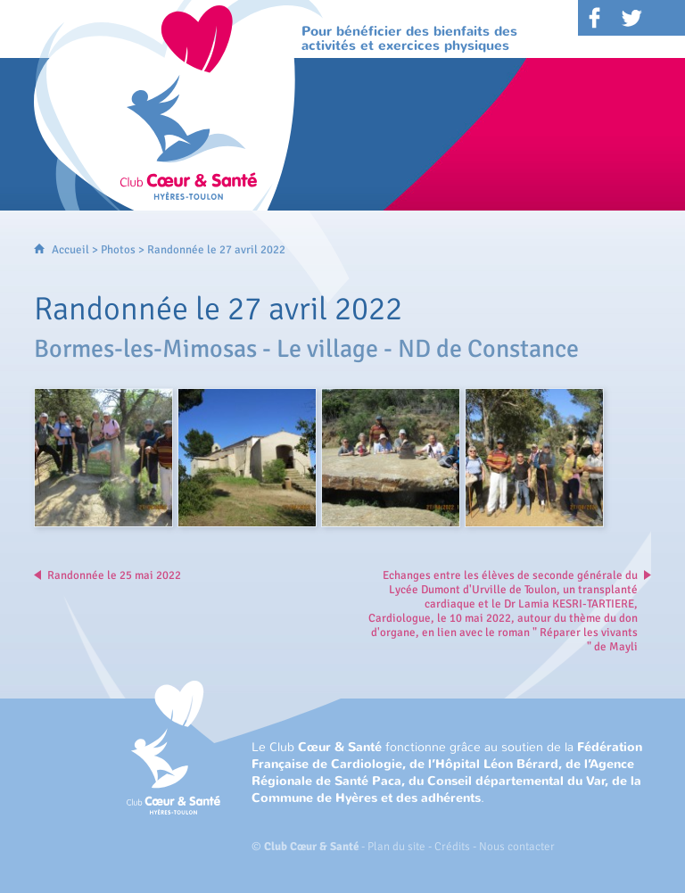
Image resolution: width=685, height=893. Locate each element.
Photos (118, 250)
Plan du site (396, 846)
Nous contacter (517, 846)
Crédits (452, 846)
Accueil (70, 250)
